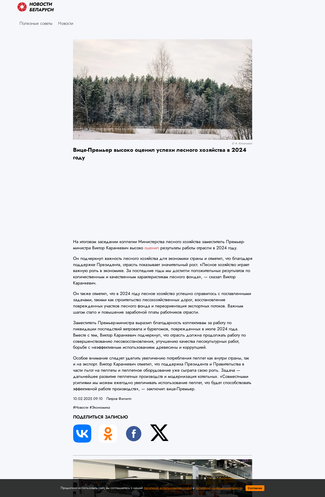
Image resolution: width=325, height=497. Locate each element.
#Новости (80, 407)
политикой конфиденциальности (218, 488)
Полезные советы (36, 23)
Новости (65, 23)
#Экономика (100, 407)
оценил (151, 247)
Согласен (255, 488)
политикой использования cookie (168, 488)
